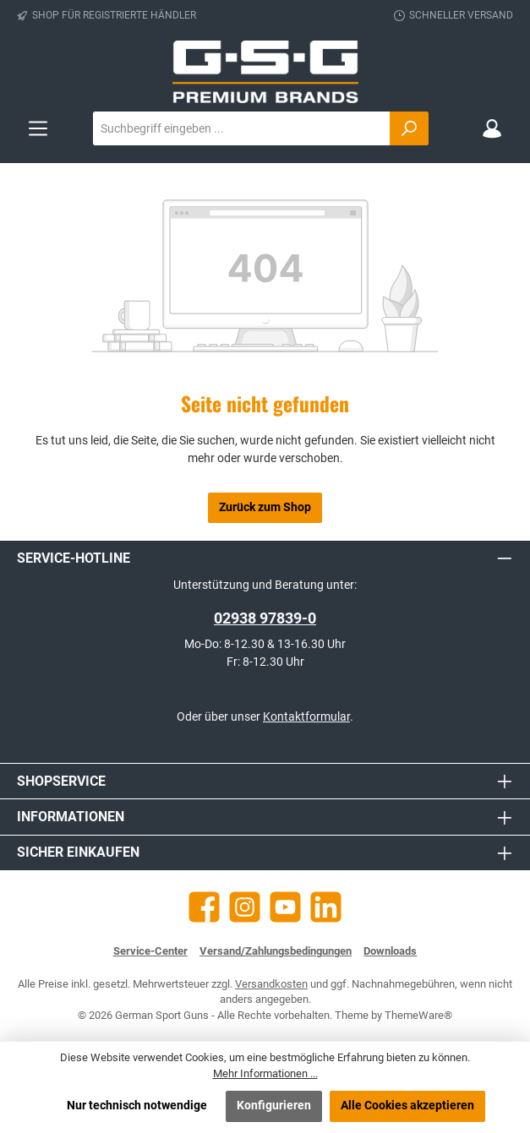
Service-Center (150, 951)
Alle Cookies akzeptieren (407, 1105)
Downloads (390, 951)
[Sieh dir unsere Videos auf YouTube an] (285, 907)
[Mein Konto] (492, 129)
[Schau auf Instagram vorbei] (245, 907)
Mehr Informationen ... (265, 1073)
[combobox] (242, 128)
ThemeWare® (418, 1015)
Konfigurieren (274, 1105)
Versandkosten (271, 984)
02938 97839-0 (265, 618)
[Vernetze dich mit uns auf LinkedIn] (326, 907)
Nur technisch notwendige (137, 1105)
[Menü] (38, 129)
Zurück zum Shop (265, 507)
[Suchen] (409, 128)
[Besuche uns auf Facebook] (204, 907)
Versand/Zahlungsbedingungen (275, 951)
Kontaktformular (306, 717)
